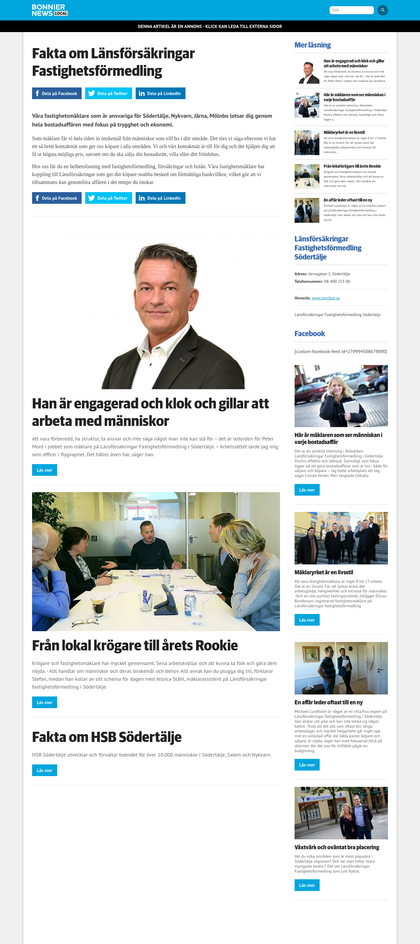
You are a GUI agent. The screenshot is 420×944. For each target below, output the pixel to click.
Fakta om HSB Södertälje (107, 737)
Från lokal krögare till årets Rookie (135, 646)
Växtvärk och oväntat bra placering (337, 847)
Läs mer (44, 470)
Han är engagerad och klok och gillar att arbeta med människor (354, 63)
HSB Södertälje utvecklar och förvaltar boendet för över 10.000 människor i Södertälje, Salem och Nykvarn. (151, 754)
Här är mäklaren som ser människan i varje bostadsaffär (354, 97)
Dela (59, 93)
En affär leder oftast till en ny (348, 200)
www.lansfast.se (326, 298)
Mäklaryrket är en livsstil (344, 133)
